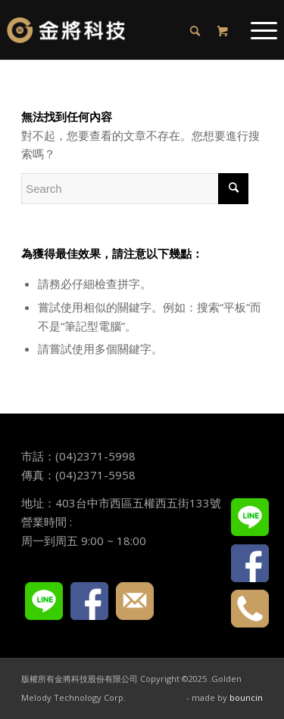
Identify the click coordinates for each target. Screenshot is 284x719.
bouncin (246, 697)
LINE (44, 601)
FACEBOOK (89, 601)
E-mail (135, 601)
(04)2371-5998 (95, 455)
